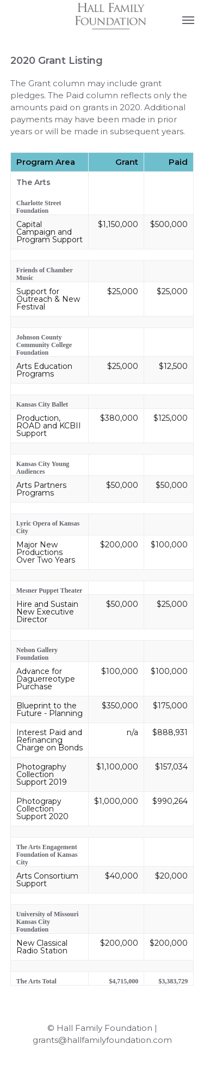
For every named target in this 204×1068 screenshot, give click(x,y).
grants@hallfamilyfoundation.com (102, 1040)
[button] (188, 19)
